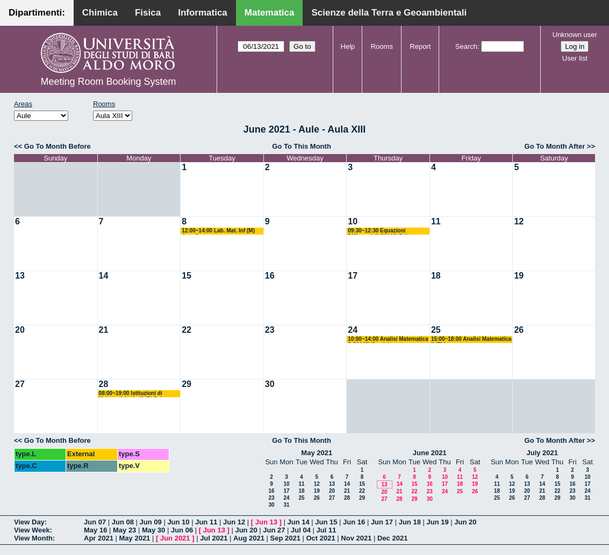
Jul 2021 (213, 538)
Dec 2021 (392, 538)
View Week (32, 530)
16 (270, 275)
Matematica (270, 13)
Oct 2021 (320, 538)
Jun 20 (465, 522)
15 (186, 275)
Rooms (382, 46)
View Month (33, 538)
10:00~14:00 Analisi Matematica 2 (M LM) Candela (388, 339)
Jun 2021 (175, 538)
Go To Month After (555, 146)
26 (519, 329)
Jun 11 (206, 522)
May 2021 (316, 453)
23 (270, 329)
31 (286, 505)
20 (20, 329)
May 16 (95, 530)
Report (420, 46)
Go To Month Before (57, 146)
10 (352, 221)
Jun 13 (266, 522)
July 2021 (542, 453)
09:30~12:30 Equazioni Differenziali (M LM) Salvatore (385, 231)
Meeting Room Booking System (108, 81)
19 (519, 275)
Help (348, 46)
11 (436, 221)
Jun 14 (298, 522)
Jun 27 (274, 530)
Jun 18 (410, 522)
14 (104, 275)
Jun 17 (382, 522)
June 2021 (430, 453)
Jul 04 (301, 530)
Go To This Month (301, 146)
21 (104, 329)
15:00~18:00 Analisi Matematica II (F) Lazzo (471, 339)
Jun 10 (178, 522)
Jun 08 (123, 522)
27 (20, 384)
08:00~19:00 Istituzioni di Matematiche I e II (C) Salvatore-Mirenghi (139, 393)
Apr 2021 (98, 538)
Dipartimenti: (37, 13)
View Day (29, 522)
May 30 (153, 530)
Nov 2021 (356, 538)
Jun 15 (326, 522)
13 (20, 275)
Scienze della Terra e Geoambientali (389, 13)
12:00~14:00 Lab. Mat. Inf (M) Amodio (218, 231)
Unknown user (575, 35)
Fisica (148, 13)
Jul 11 (326, 530)
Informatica (202, 13)
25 (436, 329)
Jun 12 (234, 522)
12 (519, 221)
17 (352, 275)
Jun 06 (182, 530)
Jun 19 (437, 522)
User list (574, 58)
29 (186, 384)
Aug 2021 (248, 538)
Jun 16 (354, 522)
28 (104, 384)
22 (186, 329)
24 (352, 329)
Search (466, 46)
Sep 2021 (285, 538)
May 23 (124, 530)
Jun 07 (95, 522)
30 (270, 384)
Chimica (100, 13)
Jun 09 (151, 522)
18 (436, 275)
